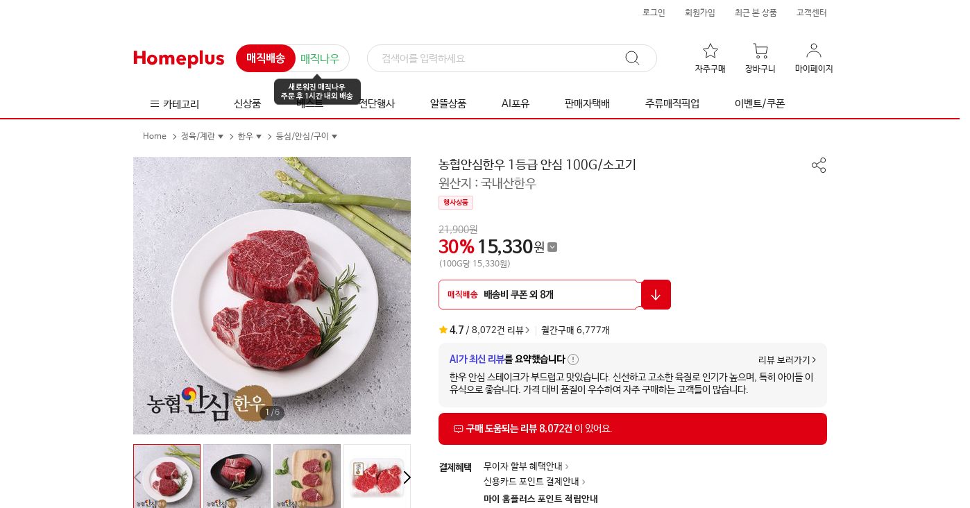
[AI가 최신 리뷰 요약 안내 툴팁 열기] (573, 359)
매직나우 (319, 59)
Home (155, 137)
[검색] (512, 59)
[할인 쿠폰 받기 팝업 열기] (555, 295)
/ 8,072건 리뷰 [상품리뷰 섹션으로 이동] (481, 330)
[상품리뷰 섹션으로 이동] (633, 429)
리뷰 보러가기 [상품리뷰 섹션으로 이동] (784, 360)
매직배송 (265, 59)
